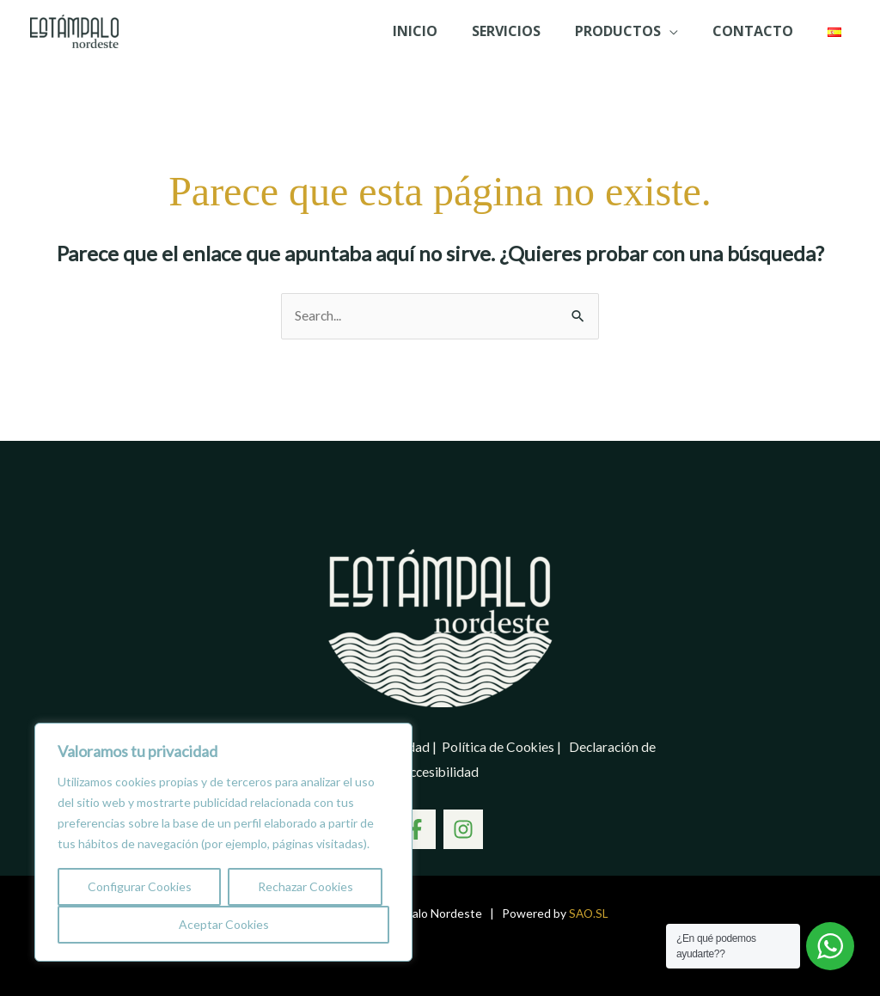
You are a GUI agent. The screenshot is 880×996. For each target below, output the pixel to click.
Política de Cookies (499, 747)
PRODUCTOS (628, 30)
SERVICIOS (523, 30)
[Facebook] (413, 829)
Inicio (439, 30)
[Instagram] (466, 829)
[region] (223, 842)
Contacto (756, 30)
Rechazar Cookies (305, 886)
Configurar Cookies (140, 886)
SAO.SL (588, 913)
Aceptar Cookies (224, 924)
